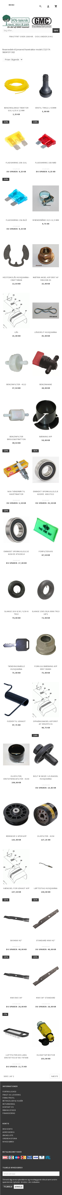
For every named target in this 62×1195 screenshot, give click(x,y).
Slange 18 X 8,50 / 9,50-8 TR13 (16, 612)
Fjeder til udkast (16, 721)
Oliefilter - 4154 (45, 836)
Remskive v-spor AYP (16, 836)
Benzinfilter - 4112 (16, 384)
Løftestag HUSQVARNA (46, 888)
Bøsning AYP (45, 436)
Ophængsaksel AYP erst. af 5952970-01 (45, 722)
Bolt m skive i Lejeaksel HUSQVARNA (45, 777)
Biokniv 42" (16, 940)
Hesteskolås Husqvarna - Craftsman (16, 278)
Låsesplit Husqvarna (46, 332)
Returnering (9, 1104)
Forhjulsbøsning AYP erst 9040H (45, 667)
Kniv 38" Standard (45, 997)
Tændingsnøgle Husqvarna (16, 667)
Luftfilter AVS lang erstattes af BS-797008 (16, 1056)
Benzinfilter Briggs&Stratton (16, 437)
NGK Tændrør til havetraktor (16, 492)
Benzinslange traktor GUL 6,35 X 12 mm (16, 109)
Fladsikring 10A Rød (45, 162)
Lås (16, 332)
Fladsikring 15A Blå (16, 220)
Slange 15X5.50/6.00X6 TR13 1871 (46, 612)
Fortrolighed (9, 1091)
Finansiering (9, 1113)
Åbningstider (9, 1110)
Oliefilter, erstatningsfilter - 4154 (16, 777)
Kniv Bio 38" (16, 997)
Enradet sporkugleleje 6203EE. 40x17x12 (45, 492)
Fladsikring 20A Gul (16, 162)
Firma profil (9, 1098)
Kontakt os (8, 1107)
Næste (54, 1076)
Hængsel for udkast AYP (16, 888)
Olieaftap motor (46, 1055)
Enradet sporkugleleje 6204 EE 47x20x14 (16, 552)
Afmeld (18, 1187)
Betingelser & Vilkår (13, 1101)
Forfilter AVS (46, 551)
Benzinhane (46, 384)
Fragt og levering (12, 1095)
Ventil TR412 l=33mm (45, 108)
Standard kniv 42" (45, 940)
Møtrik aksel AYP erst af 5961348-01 (46, 278)
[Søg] (56, 30)
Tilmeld (8, 1187)
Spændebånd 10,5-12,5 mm (45, 220)
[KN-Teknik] (31, 20)
